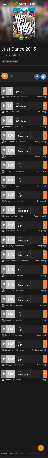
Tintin (6, 156)
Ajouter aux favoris (10, 61)
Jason (6, 320)
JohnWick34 (8, 97)
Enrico (6, 290)
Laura (6, 305)
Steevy (6, 246)
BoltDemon (8, 231)
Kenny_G (7, 365)
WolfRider (7, 142)
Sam (5, 335)
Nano (6, 216)
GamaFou (7, 350)
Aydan (6, 276)
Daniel (6, 112)
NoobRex (7, 127)
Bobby (6, 171)
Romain (7, 201)
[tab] (4, 76)
